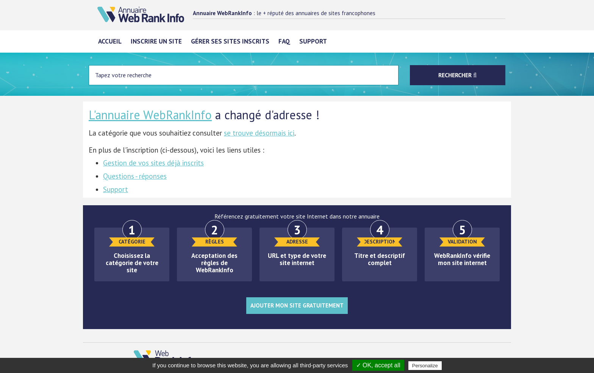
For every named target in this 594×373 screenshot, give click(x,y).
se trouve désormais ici (259, 132)
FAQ (284, 41)
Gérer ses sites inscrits (230, 41)
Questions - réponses (135, 176)
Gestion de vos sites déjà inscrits (153, 162)
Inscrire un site (156, 41)
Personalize (425, 365)
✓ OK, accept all (378, 365)
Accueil (110, 41)
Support (313, 41)
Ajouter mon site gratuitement (297, 305)
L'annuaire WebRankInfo (150, 115)
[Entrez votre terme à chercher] (244, 75)
